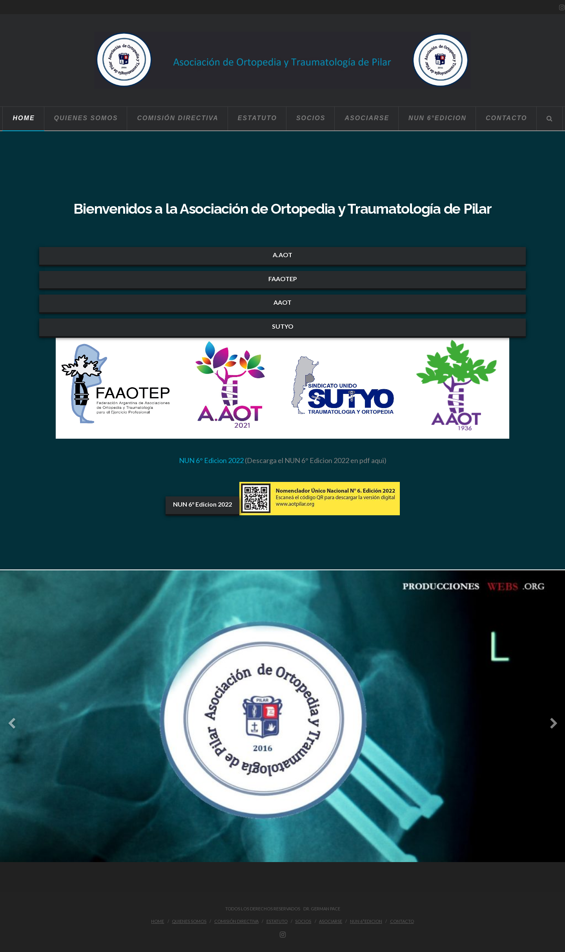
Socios (303, 921)
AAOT (282, 302)
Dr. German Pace (320, 908)
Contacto (402, 921)
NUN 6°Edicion (366, 921)
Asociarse (330, 921)
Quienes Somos (189, 921)
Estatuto (277, 921)
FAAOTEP (282, 278)
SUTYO (282, 326)
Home (157, 921)
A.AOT (282, 254)
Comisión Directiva (236, 921)
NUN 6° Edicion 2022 (211, 460)
